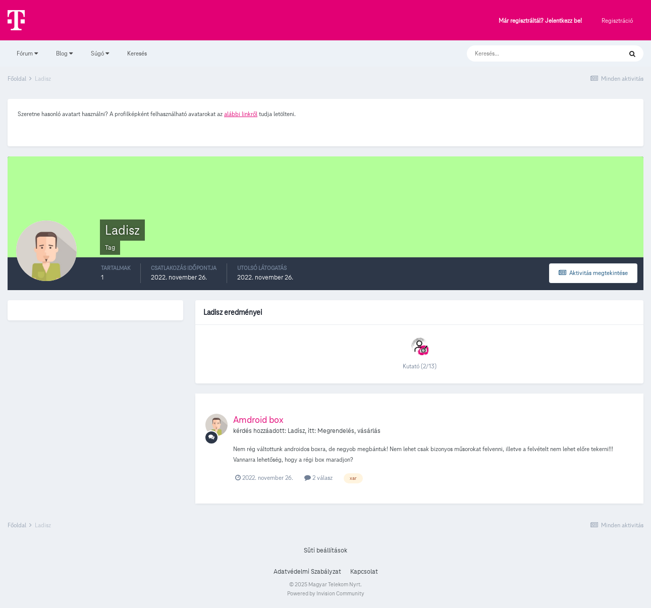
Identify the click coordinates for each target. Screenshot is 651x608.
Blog (64, 53)
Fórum (27, 53)
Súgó (100, 53)
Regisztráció (617, 20)
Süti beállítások (325, 550)
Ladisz (296, 431)
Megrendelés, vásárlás (349, 431)
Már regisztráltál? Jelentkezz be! (540, 21)
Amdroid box (258, 419)
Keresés (137, 53)
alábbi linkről (240, 114)
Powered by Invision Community (325, 593)
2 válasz (318, 477)
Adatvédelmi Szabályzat (307, 572)
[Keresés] (534, 53)
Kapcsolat (364, 572)
